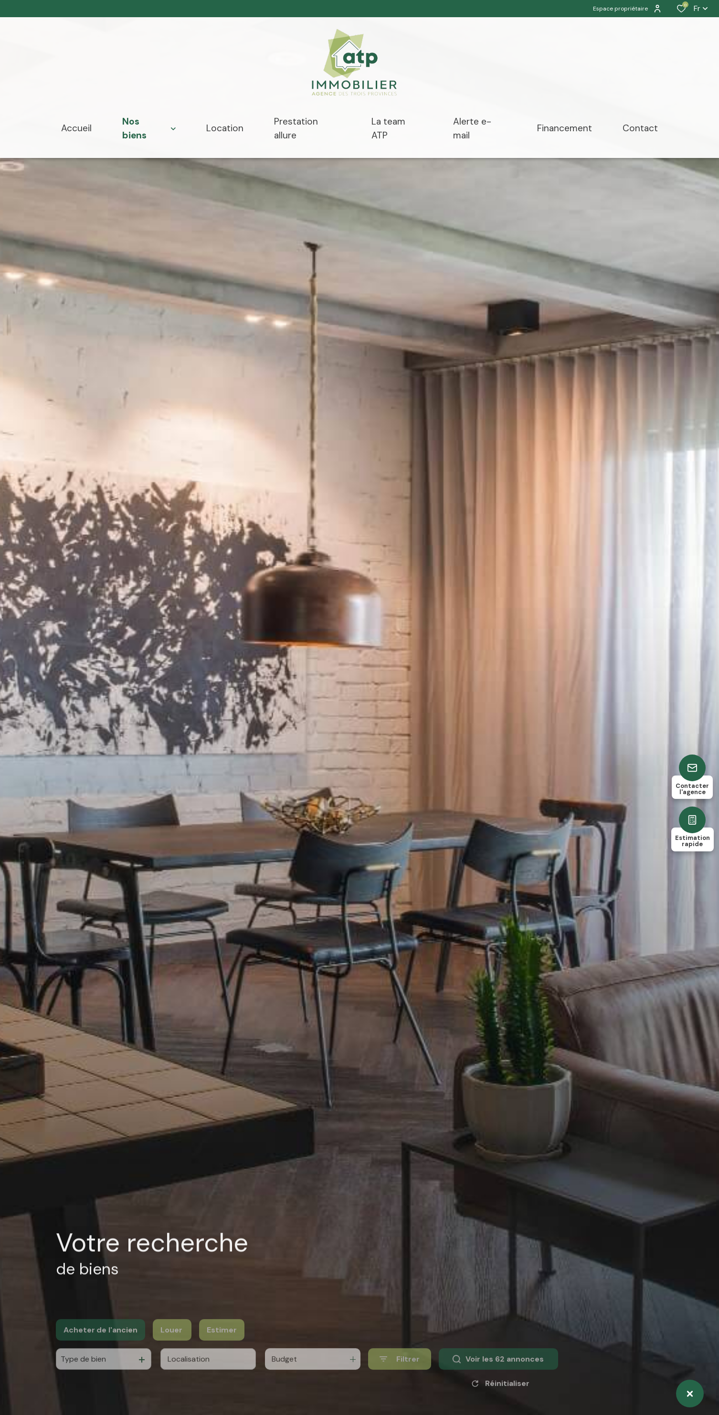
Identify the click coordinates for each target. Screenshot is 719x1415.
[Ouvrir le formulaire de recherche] (399, 1371)
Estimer (222, 1342)
